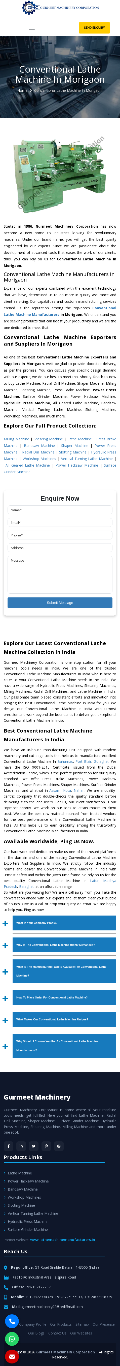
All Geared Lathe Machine (28, 465)
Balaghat (26, 886)
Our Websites (81, 1333)
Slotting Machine (73, 452)
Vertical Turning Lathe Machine (87, 458)
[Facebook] (8, 1146)
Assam (54, 790)
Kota (67, 790)
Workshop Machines (39, 458)
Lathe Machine (79, 439)
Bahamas (65, 761)
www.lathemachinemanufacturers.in (62, 1239)
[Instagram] (59, 1146)
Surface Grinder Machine (26, 1229)
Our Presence (104, 1324)
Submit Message (60, 603)
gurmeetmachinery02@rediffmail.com (52, 1306)
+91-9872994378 (39, 1296)
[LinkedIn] (21, 1146)
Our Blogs (36, 1333)
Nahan (79, 790)
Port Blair (83, 761)
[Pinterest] (46, 1146)
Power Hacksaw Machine (77, 465)
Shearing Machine (48, 439)
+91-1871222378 (39, 1287)
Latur (94, 880)
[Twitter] (33, 1146)
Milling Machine (16, 439)
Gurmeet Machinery (37, 1097)
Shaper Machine (74, 445)
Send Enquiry (94, 27)
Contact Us (57, 1333)
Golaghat (101, 761)
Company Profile (32, 1324)
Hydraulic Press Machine (26, 1221)
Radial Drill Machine (38, 452)
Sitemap (82, 1324)
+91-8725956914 (69, 1296)
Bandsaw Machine (39, 445)
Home (22, 90)
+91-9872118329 (98, 1296)
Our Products (61, 1324)
